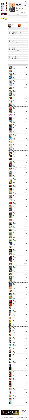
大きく (26, 1)
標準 (25, 1)
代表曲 (25, 5)
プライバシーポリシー (24, 412)
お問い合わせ (24, 411)
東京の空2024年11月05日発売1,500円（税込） (23, 25)
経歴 (21, 5)
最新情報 (18, 5)
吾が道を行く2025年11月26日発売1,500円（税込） (13, 25)
